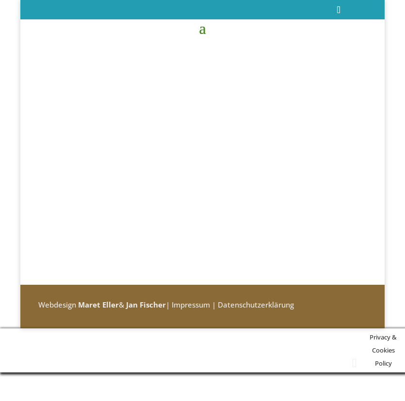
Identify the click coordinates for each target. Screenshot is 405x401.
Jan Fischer (146, 304)
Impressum (191, 304)
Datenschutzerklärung (256, 304)
